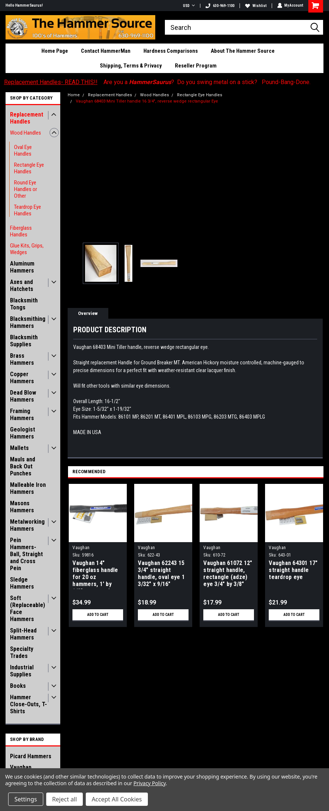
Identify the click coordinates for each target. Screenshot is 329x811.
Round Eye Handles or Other (25, 189)
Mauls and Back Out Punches (22, 466)
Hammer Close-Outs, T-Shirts (28, 704)
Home (74, 95)
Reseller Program (196, 65)
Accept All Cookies (117, 799)
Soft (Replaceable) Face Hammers (27, 609)
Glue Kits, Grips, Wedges (27, 249)
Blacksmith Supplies (24, 341)
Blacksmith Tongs (24, 304)
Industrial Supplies (22, 671)
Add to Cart (97, 615)
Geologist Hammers (22, 433)
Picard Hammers (30, 756)
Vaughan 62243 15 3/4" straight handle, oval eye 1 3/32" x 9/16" (161, 573)
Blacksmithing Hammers (27, 322)
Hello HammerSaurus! (24, 5)
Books (18, 685)
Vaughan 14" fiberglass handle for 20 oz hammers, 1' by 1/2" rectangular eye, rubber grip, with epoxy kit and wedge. (96, 574)
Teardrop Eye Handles (27, 210)
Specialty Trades (21, 652)
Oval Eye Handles (23, 150)
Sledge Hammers (22, 583)
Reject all (64, 799)
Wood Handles (25, 132)
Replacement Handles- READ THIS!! (51, 82)
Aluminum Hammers (22, 267)
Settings (25, 799)
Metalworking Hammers (27, 525)
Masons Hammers (22, 507)
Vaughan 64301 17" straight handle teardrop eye (293, 569)
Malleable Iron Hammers (28, 488)
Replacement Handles (26, 118)
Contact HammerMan (105, 51)
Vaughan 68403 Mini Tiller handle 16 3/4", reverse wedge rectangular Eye (147, 101)
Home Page (54, 51)
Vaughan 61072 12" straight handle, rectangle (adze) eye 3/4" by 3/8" (227, 573)
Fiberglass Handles (21, 231)
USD (188, 6)
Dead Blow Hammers (23, 396)
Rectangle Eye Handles (29, 168)
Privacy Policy (149, 783)
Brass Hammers (22, 359)
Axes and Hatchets (21, 285)
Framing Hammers (22, 415)
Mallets (19, 447)
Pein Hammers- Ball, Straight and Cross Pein (26, 554)
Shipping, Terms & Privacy (131, 65)
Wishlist (255, 5)
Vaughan (80, 547)
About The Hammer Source (243, 51)
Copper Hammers (22, 378)
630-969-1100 (219, 5)
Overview (88, 313)
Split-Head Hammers (23, 634)
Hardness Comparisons (170, 51)
